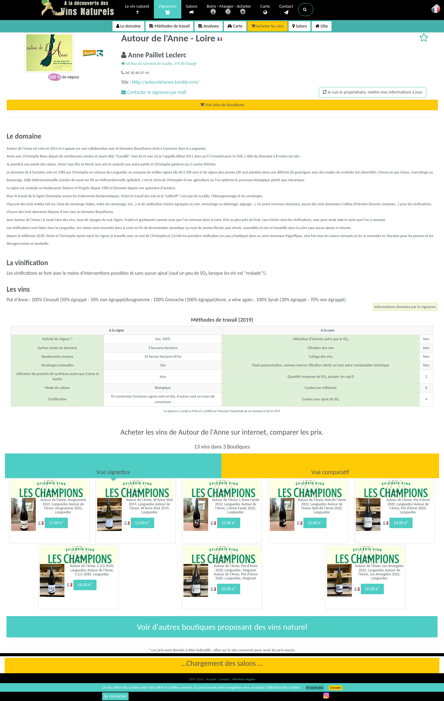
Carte (265, 9)
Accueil (211, 679)
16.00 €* (84, 584)
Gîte (321, 26)
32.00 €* (228, 588)
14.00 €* (401, 522)
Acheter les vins (267, 26)
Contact (286, 9)
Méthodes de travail (169, 26)
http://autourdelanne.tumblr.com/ (165, 82)
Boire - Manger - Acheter (229, 10)
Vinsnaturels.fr (80, 8)
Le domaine (128, 26)
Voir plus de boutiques (222, 104)
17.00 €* (56, 522)
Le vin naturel (137, 9)
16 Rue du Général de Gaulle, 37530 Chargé (158, 63)
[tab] (113, 465)
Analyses (208, 26)
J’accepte (335, 688)
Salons (192, 9)
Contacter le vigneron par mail (153, 92)
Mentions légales (243, 679)
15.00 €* (315, 522)
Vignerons (167, 9)
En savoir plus (314, 688)
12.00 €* (142, 522)
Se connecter (115, 696)
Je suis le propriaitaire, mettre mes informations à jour (372, 92)
